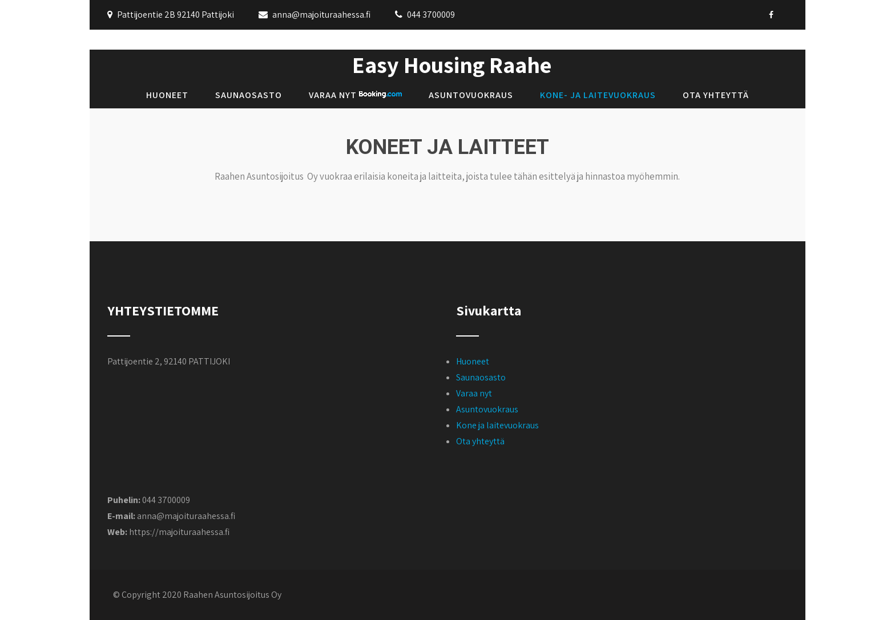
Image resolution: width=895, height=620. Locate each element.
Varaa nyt (355, 95)
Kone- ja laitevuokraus (598, 95)
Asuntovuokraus (471, 95)
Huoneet (167, 95)
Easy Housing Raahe (451, 64)
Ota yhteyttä (716, 95)
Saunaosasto (248, 95)
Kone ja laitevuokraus (497, 425)
